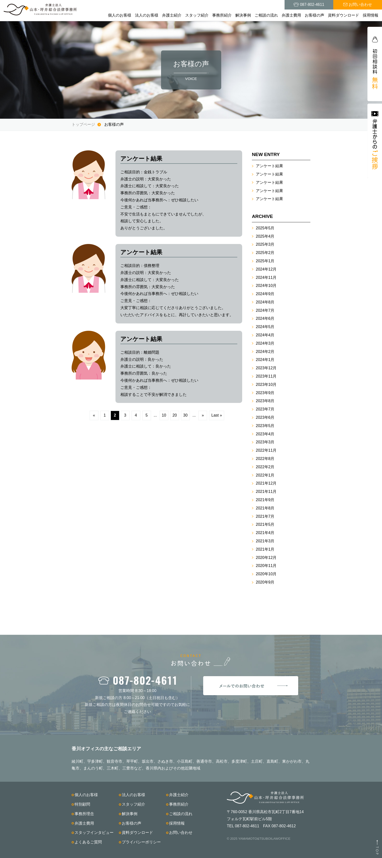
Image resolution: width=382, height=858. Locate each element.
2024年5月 (265, 327)
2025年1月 (265, 261)
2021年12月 (266, 483)
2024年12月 (266, 269)
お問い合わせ (180, 832)
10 (164, 415)
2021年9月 (265, 500)
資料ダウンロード (343, 15)
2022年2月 (265, 467)
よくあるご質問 (88, 842)
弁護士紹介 (171, 15)
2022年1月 (265, 475)
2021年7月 (265, 516)
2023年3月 (265, 442)
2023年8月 (265, 401)
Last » (216, 415)
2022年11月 (266, 450)
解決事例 (243, 15)
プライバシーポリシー (141, 842)
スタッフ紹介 (197, 15)
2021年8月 (265, 508)
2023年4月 (265, 434)
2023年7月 (265, 409)
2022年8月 (265, 459)
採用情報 (370, 15)
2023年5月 (265, 426)
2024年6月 (265, 318)
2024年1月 (265, 360)
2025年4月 (265, 236)
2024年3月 (265, 343)
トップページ (83, 124)
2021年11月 (266, 491)
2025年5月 (265, 228)
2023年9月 (265, 393)
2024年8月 (265, 302)
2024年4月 (265, 335)
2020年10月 (266, 574)
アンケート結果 (269, 166)
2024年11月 (266, 277)
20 (174, 415)
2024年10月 (266, 285)
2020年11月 (266, 566)
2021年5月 (265, 524)
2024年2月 (265, 352)
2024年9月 (265, 294)
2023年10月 (266, 384)
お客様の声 (314, 15)
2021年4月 (265, 533)
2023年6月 (265, 417)
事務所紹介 (222, 15)
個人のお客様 (119, 15)
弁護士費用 (291, 15)
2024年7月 (265, 310)
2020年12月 (266, 558)
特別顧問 (82, 804)
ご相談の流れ (266, 15)
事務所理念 (84, 814)
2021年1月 (265, 549)
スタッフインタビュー (94, 832)
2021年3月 (265, 541)
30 (185, 415)
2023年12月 (266, 368)
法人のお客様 (146, 15)
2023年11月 (266, 376)
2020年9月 (265, 582)
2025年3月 (265, 244)
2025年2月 (265, 253)
